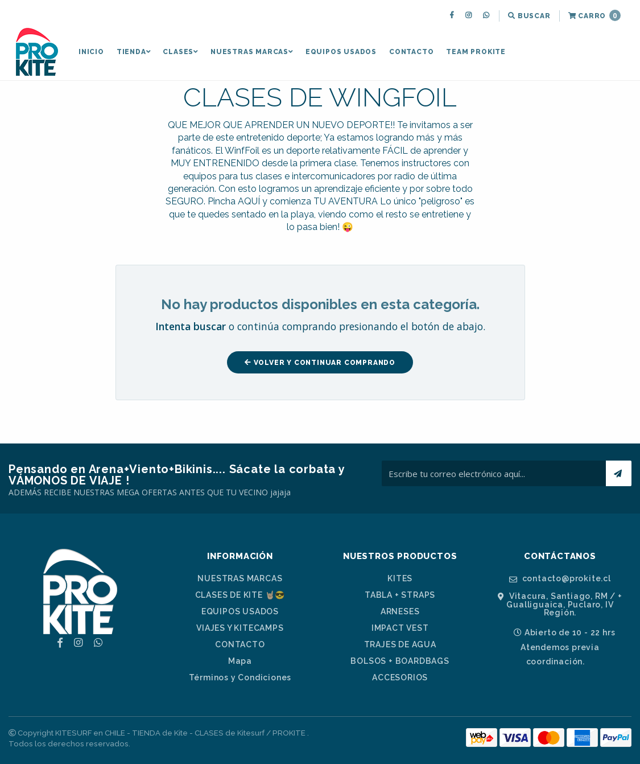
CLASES (180, 52)
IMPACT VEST (400, 628)
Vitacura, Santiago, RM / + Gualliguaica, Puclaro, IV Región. (560, 604)
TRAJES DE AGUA (400, 644)
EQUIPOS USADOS (341, 52)
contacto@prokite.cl (560, 578)
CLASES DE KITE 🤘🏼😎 (240, 595)
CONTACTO (411, 52)
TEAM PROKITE (476, 52)
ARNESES (400, 611)
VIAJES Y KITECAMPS (239, 628)
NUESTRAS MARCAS (251, 52)
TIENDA (134, 52)
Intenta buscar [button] (190, 326)
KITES (399, 578)
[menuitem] (453, 16)
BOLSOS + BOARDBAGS (399, 661)
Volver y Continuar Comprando (320, 363)
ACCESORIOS (400, 677)
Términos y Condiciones (240, 677)
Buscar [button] (529, 16)
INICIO (91, 52)
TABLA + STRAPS (400, 595)
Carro (594, 15)
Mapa (240, 661)
